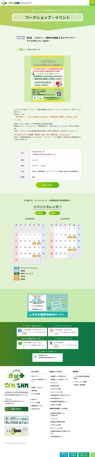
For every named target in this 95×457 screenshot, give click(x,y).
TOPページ (35, 376)
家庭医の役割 (55, 386)
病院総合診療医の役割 (58, 422)
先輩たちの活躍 (56, 405)
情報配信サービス (37, 406)
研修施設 (34, 391)
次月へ (54, 213)
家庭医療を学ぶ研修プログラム (60, 395)
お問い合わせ (36, 409)
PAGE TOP (92, 454)
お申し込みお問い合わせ (84, 455)
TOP (10, 10)
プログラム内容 (56, 389)
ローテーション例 (56, 392)
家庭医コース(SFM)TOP (58, 376)
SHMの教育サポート (57, 437)
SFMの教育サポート (57, 398)
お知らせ (34, 399)
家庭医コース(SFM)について (59, 379)
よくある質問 (36, 394)
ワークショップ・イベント (22, 10)
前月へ (41, 213)
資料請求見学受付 (73, 455)
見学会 (34, 243)
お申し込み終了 (47, 185)
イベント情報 (36, 402)
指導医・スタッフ (37, 387)
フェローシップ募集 (80, 382)
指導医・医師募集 (79, 385)
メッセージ (54, 383)
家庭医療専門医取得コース (59, 401)
